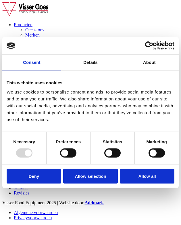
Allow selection (90, 175)
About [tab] (149, 62)
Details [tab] (90, 62)
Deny (33, 175)
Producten (23, 24)
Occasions (34, 29)
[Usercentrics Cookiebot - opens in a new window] (149, 45)
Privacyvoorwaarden (33, 217)
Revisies (21, 192)
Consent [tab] (32, 62)
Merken (32, 35)
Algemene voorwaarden (36, 212)
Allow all (147, 175)
